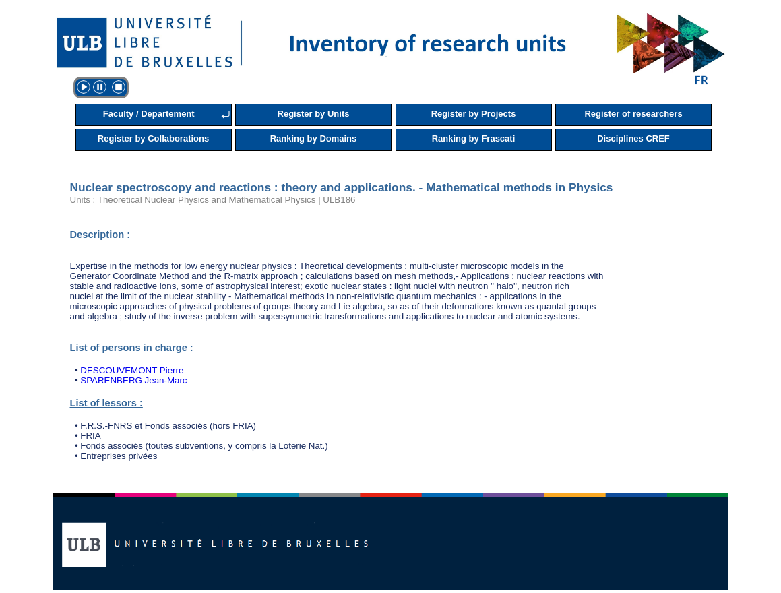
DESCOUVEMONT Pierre (131, 370)
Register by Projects (473, 113)
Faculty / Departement (149, 113)
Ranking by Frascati (474, 138)
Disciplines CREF (633, 138)
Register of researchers (633, 113)
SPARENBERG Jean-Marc (133, 380)
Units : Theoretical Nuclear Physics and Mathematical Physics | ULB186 (213, 200)
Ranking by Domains (313, 138)
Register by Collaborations (153, 138)
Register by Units (314, 113)
